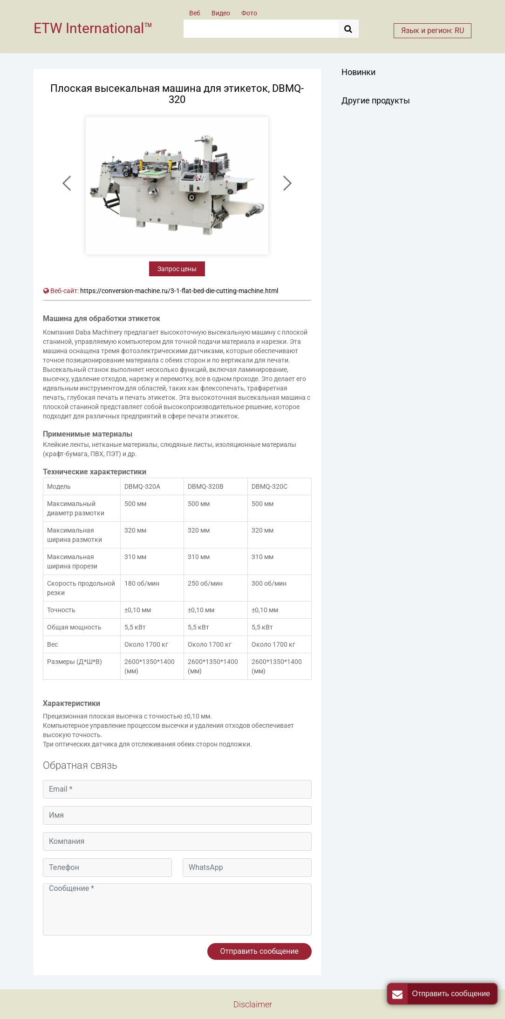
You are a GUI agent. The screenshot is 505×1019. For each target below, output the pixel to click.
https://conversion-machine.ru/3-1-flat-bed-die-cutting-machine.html (179, 290)
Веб (194, 13)
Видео (221, 13)
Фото (249, 13)
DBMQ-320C (269, 486)
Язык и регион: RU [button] (432, 30)
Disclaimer (252, 1004)
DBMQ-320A (142, 486)
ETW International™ (93, 28)
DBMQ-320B (206, 486)
